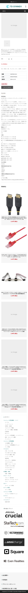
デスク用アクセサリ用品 (10, 452)
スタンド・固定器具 (9, 477)
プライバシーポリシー (8, 584)
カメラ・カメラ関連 (9, 485)
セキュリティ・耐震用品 (10, 460)
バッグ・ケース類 (9, 456)
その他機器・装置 (9, 443)
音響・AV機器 (8, 473)
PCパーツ (7, 433)
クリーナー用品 (8, 469)
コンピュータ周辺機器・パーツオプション (14, 435)
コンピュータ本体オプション (11, 493)
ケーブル (7, 422)
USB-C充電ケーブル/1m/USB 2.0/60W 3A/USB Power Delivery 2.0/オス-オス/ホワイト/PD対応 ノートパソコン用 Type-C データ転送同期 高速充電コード (14, 405)
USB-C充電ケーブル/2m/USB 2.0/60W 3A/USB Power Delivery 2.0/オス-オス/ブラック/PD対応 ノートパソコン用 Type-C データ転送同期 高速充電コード (14, 368)
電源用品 (7, 458)
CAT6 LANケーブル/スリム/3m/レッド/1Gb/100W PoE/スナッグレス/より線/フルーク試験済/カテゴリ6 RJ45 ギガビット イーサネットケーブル (14, 256)
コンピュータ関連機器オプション (12, 445)
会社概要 (5, 575)
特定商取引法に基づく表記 (9, 588)
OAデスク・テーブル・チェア (11, 479)
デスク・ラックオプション (11, 481)
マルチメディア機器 (9, 427)
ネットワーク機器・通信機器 (11, 429)
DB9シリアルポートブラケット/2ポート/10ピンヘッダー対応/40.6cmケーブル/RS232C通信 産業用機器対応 (14, 293)
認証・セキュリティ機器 (10, 437)
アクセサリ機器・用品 (10, 454)
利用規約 (4, 579)
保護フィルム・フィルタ (10, 464)
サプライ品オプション (10, 497)
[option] (7, 43)
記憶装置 (7, 431)
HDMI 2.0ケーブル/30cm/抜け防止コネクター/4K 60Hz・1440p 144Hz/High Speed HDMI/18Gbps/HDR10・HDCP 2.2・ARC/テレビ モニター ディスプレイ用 (14, 218)
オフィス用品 (8, 489)
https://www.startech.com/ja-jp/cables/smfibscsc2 (12, 179)
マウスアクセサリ (9, 462)
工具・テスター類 (9, 451)
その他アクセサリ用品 (10, 465)
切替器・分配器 (8, 426)
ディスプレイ (8, 439)
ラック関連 (7, 446)
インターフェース (9, 424)
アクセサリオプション (10, 467)
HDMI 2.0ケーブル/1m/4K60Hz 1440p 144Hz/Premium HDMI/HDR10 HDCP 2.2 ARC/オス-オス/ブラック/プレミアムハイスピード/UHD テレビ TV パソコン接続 (14, 330)
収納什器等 (7, 501)
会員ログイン (14, 1)
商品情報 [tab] (3, 93)
